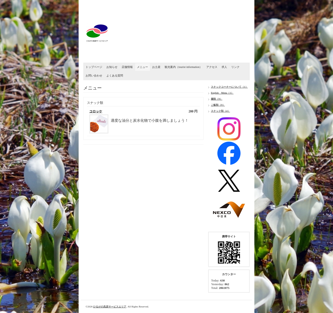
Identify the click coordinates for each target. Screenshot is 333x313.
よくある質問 (114, 75)
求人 (224, 67)
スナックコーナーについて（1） (229, 86)
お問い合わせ (94, 75)
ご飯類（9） (218, 104)
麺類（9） (216, 98)
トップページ (94, 67)
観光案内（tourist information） (183, 67)
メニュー (142, 67)
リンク (235, 67)
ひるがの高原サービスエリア (109, 306)
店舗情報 (127, 67)
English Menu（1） (222, 92)
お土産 (156, 67)
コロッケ (95, 111)
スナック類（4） (220, 110)
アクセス (211, 67)
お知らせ (111, 67)
